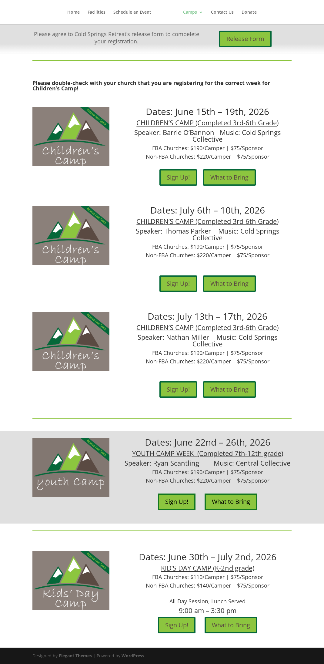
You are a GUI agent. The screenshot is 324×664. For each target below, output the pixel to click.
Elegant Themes (75, 656)
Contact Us (222, 12)
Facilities (96, 12)
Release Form (245, 39)
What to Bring (229, 177)
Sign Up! (178, 177)
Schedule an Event (132, 12)
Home (73, 12)
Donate (249, 12)
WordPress (133, 656)
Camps (190, 12)
